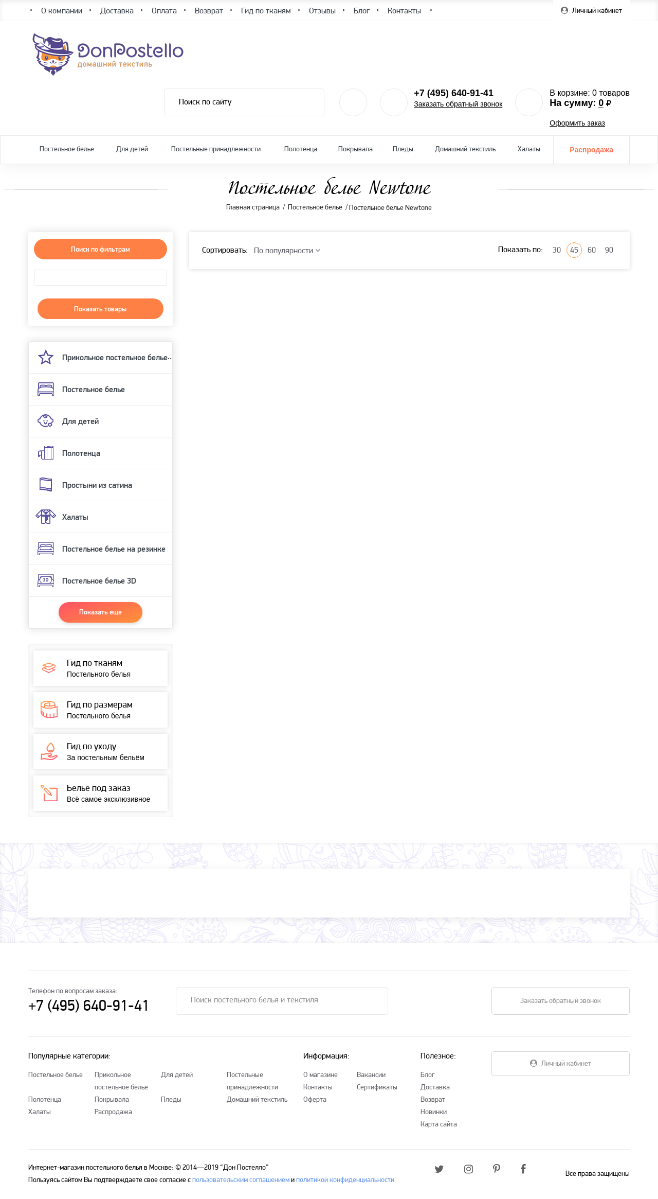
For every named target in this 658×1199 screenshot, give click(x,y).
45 (574, 250)
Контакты (318, 1087)
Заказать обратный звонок (458, 104)
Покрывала (355, 149)
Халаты (529, 149)
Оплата (164, 11)
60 (592, 250)
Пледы (403, 149)
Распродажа (591, 150)
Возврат (433, 1100)
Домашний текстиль (465, 149)
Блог (428, 1075)
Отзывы (322, 11)
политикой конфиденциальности (345, 1180)
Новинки (434, 1112)
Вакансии (371, 1075)
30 (557, 250)
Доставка (435, 1087)
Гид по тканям (266, 11)
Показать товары (100, 309)
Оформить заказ (577, 123)
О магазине (320, 1075)
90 (609, 250)
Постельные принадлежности (216, 149)
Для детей (132, 149)
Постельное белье (67, 149)
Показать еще (100, 612)
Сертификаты (377, 1087)
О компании (61, 11)
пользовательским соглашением (240, 1180)
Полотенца (300, 149)
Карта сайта (439, 1125)
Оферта (314, 1100)
